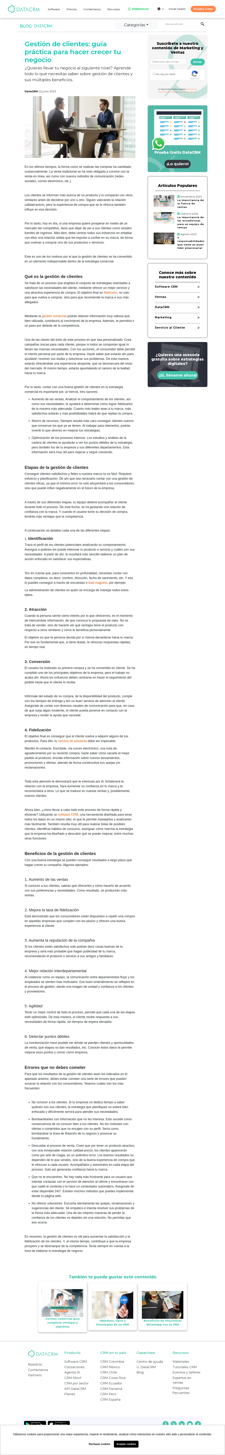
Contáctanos (92, 9)
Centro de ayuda (150, 1362)
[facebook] (166, 1424)
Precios (71, 9)
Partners (35, 1375)
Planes (69, 1394)
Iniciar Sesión (177, 9)
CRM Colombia (112, 1362)
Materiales (181, 1362)
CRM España (110, 1400)
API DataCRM (75, 1389)
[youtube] (190, 1424)
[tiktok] (198, 1424)
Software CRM (75, 1362)
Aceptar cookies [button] (126, 1444)
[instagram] (174, 1424)
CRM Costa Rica (113, 1378)
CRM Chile (108, 1372)
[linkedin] (182, 1424)
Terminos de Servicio (187, 92)
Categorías (134, 24)
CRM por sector (76, 1383)
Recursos (113, 9)
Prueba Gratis (203, 9)
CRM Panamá (111, 1389)
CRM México (110, 1367)
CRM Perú (108, 1394)
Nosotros (35, 1364)
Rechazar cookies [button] (99, 1444)
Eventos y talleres (186, 1372)
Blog (140, 1372)
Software (54, 9)
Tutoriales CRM (185, 1367)
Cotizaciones (74, 1367)
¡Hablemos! (138, 9)
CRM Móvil (72, 1378)
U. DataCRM (146, 1367)
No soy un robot (165, 74)
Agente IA (72, 1372)
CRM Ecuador (111, 1383)
